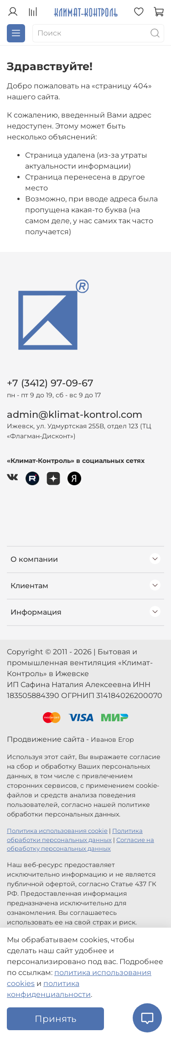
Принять (55, 1018)
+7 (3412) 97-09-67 (50, 383)
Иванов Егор (112, 739)
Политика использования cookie (57, 830)
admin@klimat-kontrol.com (74, 414)
